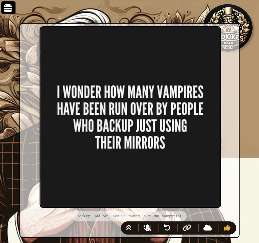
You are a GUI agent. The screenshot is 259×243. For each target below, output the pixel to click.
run (156, 216)
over (146, 216)
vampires (169, 216)
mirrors (134, 216)
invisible (118, 216)
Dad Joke (101, 216)
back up (84, 216)
